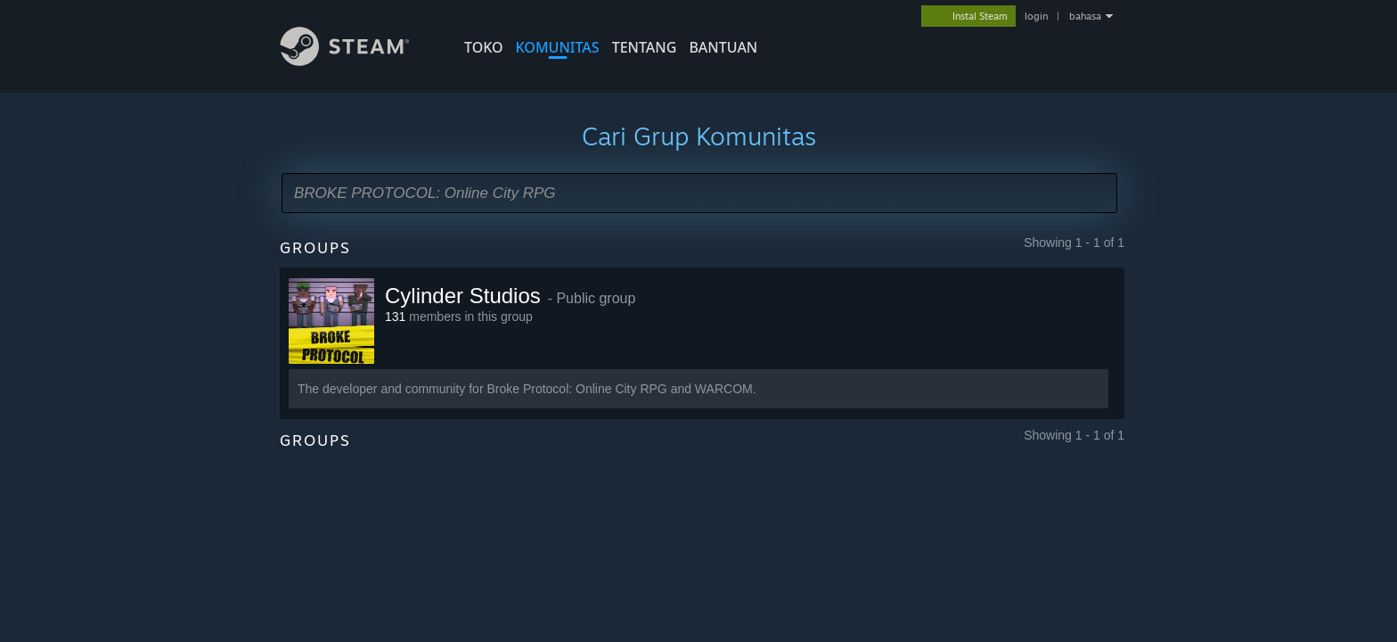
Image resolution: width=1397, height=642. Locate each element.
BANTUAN (723, 47)
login (1036, 16)
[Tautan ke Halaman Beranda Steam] (358, 61)
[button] (699, 193)
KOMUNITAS (558, 47)
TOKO (483, 47)
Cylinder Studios (463, 296)
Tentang (644, 47)
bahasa (1085, 16)
